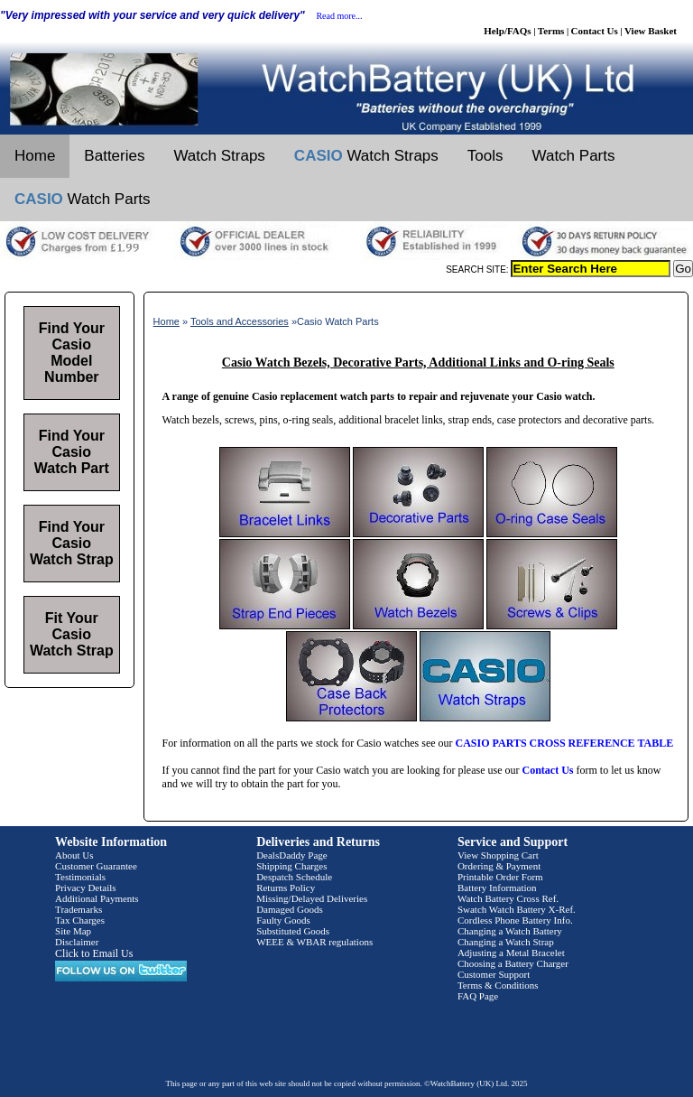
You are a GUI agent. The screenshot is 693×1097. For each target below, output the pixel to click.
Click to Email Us (94, 953)
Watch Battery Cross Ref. (508, 898)
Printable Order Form (500, 876)
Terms (551, 30)
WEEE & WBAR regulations (314, 941)
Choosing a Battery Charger (512, 963)
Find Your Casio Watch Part (71, 452)
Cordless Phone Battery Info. (515, 920)
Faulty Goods (283, 920)
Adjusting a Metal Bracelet (511, 952)
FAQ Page (477, 995)
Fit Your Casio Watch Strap (72, 634)
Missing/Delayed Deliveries (311, 898)
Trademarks (78, 909)
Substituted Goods (292, 930)
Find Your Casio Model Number (72, 353)
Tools (485, 155)
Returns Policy (285, 887)
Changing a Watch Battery (509, 930)
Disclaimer (76, 941)
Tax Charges (80, 920)
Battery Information (497, 887)
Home (34, 155)
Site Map (73, 930)
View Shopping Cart (498, 855)
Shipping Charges (291, 865)
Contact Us (594, 30)
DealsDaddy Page (292, 855)
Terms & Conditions (498, 985)
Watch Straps (218, 155)
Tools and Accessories (239, 321)
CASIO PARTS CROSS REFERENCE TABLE (565, 743)
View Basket (650, 30)
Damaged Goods (289, 909)
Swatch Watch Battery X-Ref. (516, 909)
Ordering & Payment (499, 865)
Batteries (114, 155)
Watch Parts (573, 155)
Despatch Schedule (294, 876)
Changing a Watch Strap (505, 941)
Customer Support (493, 974)
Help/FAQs (507, 30)
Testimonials (80, 876)
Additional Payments (97, 898)
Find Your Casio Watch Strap (72, 543)
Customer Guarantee (96, 865)
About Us (74, 855)
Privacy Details (85, 887)
